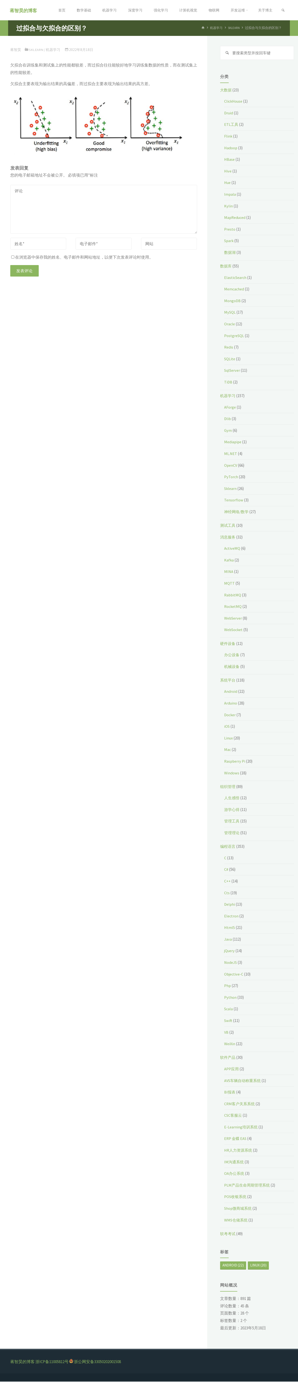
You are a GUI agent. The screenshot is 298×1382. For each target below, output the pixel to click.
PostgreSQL (234, 336)
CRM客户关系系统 (240, 1104)
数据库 (226, 266)
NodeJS (231, 963)
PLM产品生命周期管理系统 (248, 1185)
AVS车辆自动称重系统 (243, 1081)
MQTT (229, 583)
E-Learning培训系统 (241, 1127)
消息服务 (228, 537)
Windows (231, 773)
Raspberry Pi (235, 761)
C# (226, 869)
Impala (230, 194)
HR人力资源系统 (239, 1150)
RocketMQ (233, 607)
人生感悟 (232, 798)
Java (228, 939)
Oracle (229, 324)
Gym (228, 430)
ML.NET (230, 454)
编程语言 (228, 846)
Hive (228, 171)
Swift (228, 1021)
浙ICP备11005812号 (52, 1362)
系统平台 (228, 680)
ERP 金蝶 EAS (235, 1139)
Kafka (229, 560)
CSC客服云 (233, 1115)
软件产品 (228, 1057)
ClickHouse (234, 101)
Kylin (228, 206)
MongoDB (232, 301)
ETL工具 (231, 125)
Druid (229, 113)
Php (227, 986)
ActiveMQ (232, 548)
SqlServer (233, 370)
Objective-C (234, 974)
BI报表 (230, 1092)
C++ (227, 881)
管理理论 (232, 833)
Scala (228, 1009)
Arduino (231, 703)
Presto (230, 229)
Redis (229, 347)
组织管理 (228, 787)
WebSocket (234, 630)
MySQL (230, 312)
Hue (228, 183)
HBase (229, 159)
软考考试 (228, 1234)
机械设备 (232, 667)
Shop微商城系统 (239, 1208)
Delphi (230, 904)
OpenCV (231, 465)
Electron (231, 916)
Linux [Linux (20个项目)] (258, 1266)
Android (231, 691)
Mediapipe (233, 442)
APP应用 (231, 1069)
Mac (227, 750)
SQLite (230, 359)
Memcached (234, 289)
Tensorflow (234, 500)
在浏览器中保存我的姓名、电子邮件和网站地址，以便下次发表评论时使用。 (82, 257)
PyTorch (231, 477)
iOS (227, 726)
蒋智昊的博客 (24, 10)
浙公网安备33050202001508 (97, 1362)
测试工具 (228, 525)
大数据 (226, 90)
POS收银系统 (236, 1197)
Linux (228, 738)
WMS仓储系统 (236, 1220)
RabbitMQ (233, 595)
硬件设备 (228, 644)
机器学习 (215, 28)
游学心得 (232, 810)
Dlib (227, 419)
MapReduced (235, 218)
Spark (229, 241)
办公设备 (232, 655)
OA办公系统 (234, 1174)
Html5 (229, 928)
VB (226, 1032)
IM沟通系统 (234, 1162)
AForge (230, 407)
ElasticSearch (236, 278)
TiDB (228, 382)
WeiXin (230, 1044)
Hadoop (231, 148)
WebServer (233, 618)
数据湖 (230, 252)
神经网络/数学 (237, 512)
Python (230, 997)
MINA (228, 572)
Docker (230, 715)
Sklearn (233, 28)
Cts (227, 893)
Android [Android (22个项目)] (233, 1266)
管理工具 (232, 821)
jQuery (230, 951)
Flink (228, 136)
